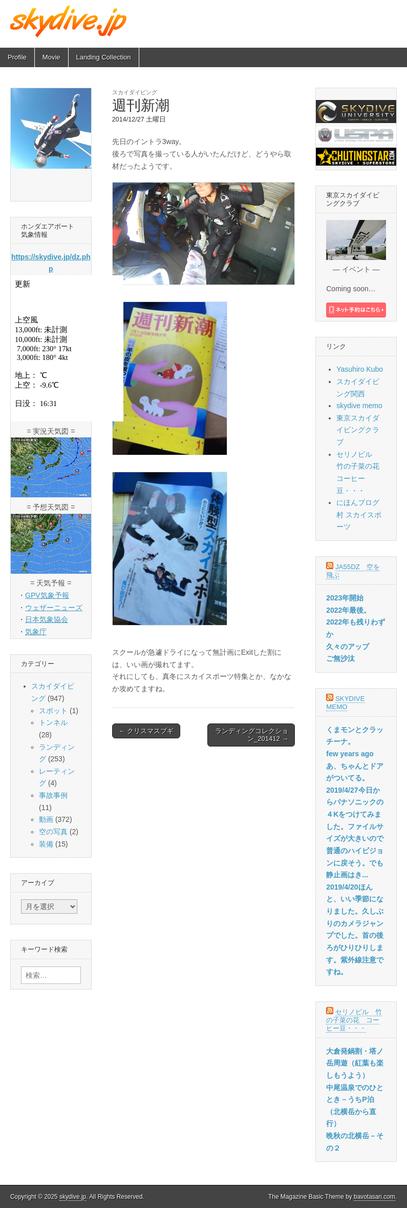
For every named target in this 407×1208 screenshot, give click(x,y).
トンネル (53, 722)
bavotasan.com (374, 1196)
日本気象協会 (46, 619)
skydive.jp (72, 1196)
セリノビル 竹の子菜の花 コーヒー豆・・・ (354, 1020)
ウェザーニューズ (53, 607)
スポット (53, 711)
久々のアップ (347, 646)
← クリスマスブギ (146, 731)
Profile (17, 57)
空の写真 (53, 832)
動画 (46, 819)
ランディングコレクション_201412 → (251, 735)
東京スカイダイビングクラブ (357, 430)
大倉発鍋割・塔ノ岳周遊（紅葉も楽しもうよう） (354, 1063)
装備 (46, 844)
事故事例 (53, 795)
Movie (51, 57)
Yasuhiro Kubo (359, 369)
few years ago (350, 754)
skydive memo (359, 405)
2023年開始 (344, 598)
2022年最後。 (348, 610)
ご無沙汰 (340, 658)
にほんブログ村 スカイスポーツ (358, 514)
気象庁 (36, 632)
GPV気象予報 (47, 595)
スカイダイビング (134, 92)
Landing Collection (103, 57)
